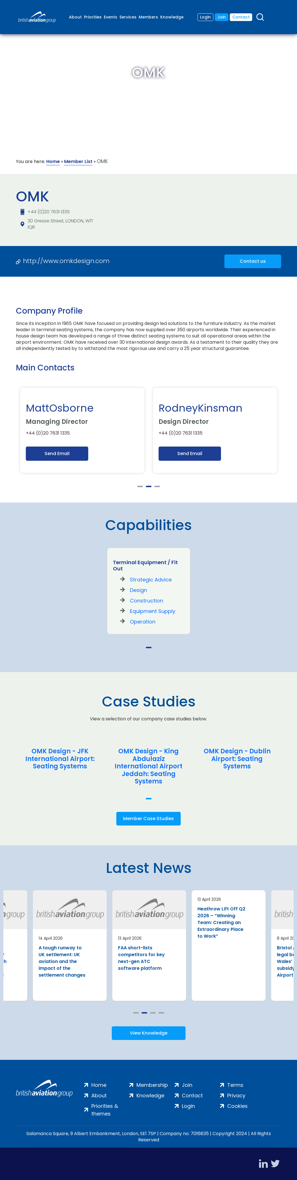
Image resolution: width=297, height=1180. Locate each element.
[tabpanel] (82, 430)
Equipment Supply (152, 611)
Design (138, 590)
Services (127, 17)
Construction (146, 600)
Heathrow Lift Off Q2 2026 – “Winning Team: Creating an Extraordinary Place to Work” (221, 922)
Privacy (236, 1095)
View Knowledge (148, 1033)
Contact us (253, 261)
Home (53, 161)
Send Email (57, 453)
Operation (142, 621)
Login (205, 17)
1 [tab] (140, 486)
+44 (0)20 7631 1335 (49, 212)
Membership (152, 1085)
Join (221, 17)
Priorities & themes (104, 1109)
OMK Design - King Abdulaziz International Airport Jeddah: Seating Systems (148, 766)
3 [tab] (157, 486)
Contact (241, 17)
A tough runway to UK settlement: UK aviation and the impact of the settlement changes (62, 961)
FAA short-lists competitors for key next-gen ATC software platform (141, 958)
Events (110, 17)
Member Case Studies (148, 818)
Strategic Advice (151, 579)
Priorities (93, 17)
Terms (235, 1085)
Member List (78, 161)
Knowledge (172, 17)
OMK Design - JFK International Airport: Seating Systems (60, 759)
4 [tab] (161, 1013)
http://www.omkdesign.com (66, 261)
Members (148, 17)
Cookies (237, 1106)
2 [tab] (148, 486)
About (75, 17)
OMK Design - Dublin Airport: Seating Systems (237, 759)
